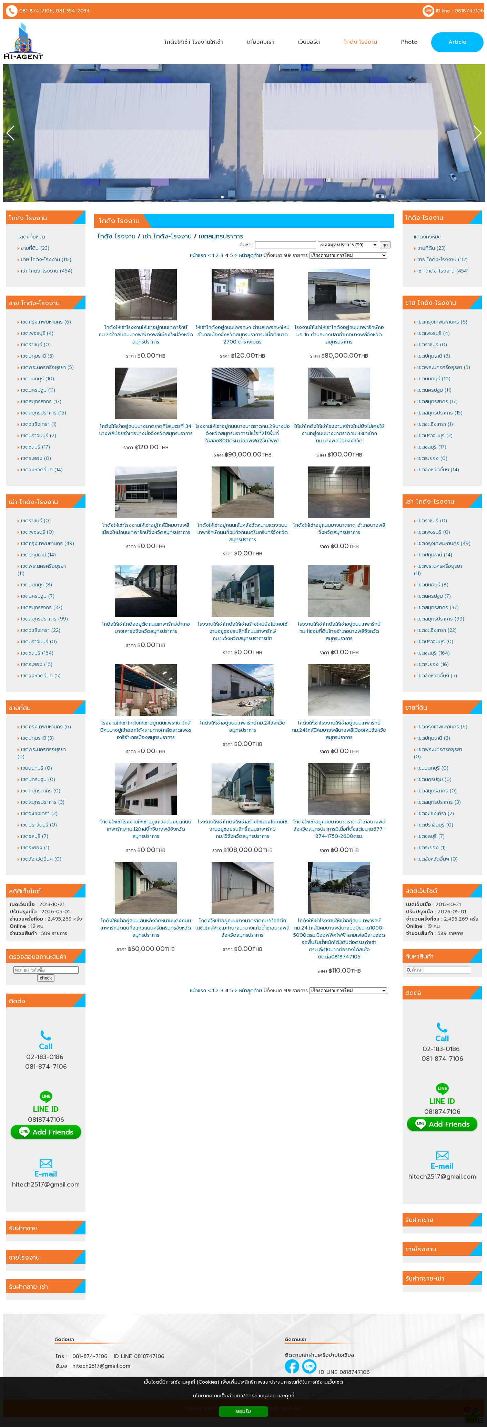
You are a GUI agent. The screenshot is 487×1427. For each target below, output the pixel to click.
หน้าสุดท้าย (250, 255)
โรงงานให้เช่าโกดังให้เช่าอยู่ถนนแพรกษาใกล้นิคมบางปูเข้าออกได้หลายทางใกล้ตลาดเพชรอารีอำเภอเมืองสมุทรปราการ (145, 730)
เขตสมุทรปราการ (221, 236)
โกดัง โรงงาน (119, 221)
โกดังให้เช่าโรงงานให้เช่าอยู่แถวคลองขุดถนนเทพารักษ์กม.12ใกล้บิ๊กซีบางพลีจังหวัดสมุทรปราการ (145, 829)
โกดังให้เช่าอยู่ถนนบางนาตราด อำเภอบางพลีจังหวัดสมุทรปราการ (339, 529)
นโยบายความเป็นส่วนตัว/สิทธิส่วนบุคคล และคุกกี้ (243, 1395)
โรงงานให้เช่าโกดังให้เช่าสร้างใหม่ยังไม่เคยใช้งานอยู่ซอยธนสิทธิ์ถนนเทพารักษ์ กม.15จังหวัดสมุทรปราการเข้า (242, 631)
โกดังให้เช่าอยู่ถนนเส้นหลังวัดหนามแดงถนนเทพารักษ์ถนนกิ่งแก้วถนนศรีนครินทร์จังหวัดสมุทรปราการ (242, 532)
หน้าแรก (198, 255)
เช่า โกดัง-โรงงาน (167, 236)
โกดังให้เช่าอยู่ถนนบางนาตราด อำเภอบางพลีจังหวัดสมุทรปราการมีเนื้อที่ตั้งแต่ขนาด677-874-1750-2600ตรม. (339, 829)
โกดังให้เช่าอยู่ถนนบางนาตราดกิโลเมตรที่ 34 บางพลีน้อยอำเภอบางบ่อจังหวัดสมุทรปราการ (146, 430)
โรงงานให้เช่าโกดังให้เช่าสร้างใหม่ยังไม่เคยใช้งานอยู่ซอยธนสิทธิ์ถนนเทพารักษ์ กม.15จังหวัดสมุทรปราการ (242, 829)
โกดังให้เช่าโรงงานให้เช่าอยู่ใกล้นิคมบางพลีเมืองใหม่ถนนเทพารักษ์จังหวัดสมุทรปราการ (146, 529)
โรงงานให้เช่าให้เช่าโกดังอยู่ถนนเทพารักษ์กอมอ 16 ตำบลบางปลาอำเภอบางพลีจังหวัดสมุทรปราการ (339, 335)
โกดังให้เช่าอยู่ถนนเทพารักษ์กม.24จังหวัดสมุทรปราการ (242, 726)
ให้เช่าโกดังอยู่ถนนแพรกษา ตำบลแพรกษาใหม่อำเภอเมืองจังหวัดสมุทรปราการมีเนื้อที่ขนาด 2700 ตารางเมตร (243, 335)
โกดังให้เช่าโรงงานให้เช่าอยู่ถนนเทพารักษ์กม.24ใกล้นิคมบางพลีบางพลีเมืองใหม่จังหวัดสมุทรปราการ (146, 335)
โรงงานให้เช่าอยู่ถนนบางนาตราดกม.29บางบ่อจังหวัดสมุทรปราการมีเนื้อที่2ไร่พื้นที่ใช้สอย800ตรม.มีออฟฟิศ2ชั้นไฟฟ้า (242, 433)
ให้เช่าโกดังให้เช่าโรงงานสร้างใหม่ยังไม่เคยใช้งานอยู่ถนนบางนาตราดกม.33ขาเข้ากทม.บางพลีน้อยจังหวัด (339, 433)
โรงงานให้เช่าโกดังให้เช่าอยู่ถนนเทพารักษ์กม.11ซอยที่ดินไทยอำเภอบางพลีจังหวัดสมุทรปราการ (339, 631)
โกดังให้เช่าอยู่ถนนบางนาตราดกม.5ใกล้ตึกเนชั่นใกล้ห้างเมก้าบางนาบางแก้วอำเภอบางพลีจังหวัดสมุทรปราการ (242, 928)
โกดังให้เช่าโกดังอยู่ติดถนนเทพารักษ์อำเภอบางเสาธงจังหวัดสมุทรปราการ (146, 627)
